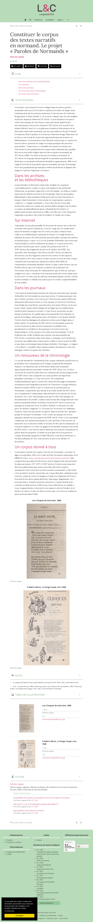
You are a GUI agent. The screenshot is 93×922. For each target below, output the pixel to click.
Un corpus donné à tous (28, 94)
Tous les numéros (46, 903)
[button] (30, 19)
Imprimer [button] (29, 66)
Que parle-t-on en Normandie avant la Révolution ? (36, 804)
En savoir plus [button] (9, 911)
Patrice (17, 57)
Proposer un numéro (13, 842)
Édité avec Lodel (52, 918)
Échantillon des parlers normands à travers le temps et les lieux (41, 798)
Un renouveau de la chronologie (32, 91)
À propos (38, 20)
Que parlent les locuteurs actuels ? (28, 810)
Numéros (50, 20)
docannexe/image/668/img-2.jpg (53, 758)
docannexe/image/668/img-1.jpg (53, 719)
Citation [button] (42, 66)
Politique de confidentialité (15, 852)
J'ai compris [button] (19, 915)
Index (60, 20)
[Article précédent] (77, 26)
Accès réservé (63, 918)
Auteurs (39, 840)
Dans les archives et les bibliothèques (34, 81)
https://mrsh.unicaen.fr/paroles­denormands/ (49, 458)
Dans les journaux (26, 87)
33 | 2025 (34, 800)
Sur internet (23, 84)
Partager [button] (55, 66)
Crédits (8, 854)
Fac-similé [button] (16, 66)
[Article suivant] (81, 26)
